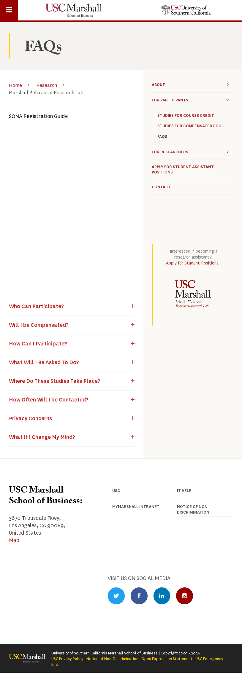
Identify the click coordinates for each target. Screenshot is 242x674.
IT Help (184, 490)
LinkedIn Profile (164, 596)
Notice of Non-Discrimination (112, 659)
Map (14, 540)
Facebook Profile (140, 596)
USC (116, 490)
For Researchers (170, 152)
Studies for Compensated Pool (190, 126)
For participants (170, 100)
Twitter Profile (117, 596)
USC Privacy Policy (67, 659)
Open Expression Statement (166, 659)
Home (15, 85)
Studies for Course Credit (185, 115)
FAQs (162, 136)
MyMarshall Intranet (135, 506)
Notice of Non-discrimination (193, 509)
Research (47, 85)
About (158, 84)
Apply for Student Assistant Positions (183, 169)
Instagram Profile (188, 596)
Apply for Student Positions (192, 263)
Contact (161, 187)
